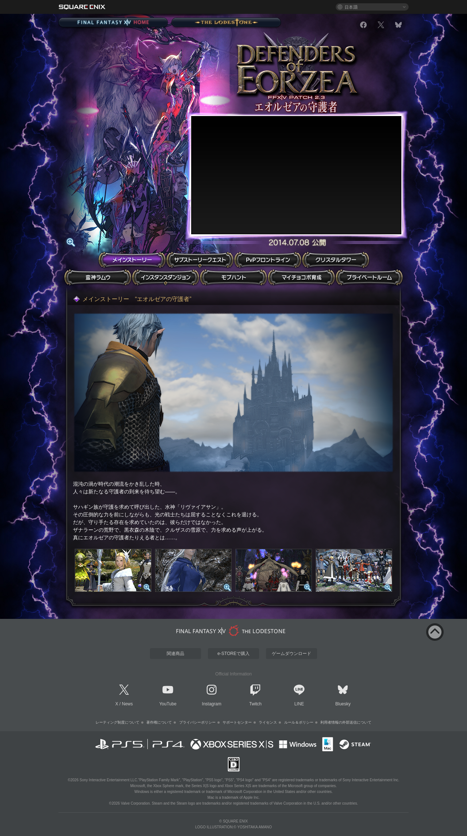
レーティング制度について (117, 722)
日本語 (351, 7)
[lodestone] (232, 630)
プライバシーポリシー (197, 722)
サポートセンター (237, 722)
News (127, 703)
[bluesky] (398, 25)
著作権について (159, 722)
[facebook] (363, 25)
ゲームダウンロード (291, 653)
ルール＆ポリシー (298, 722)
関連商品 (175, 653)
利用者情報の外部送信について (345, 722)
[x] (381, 25)
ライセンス (268, 722)
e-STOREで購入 (233, 653)
